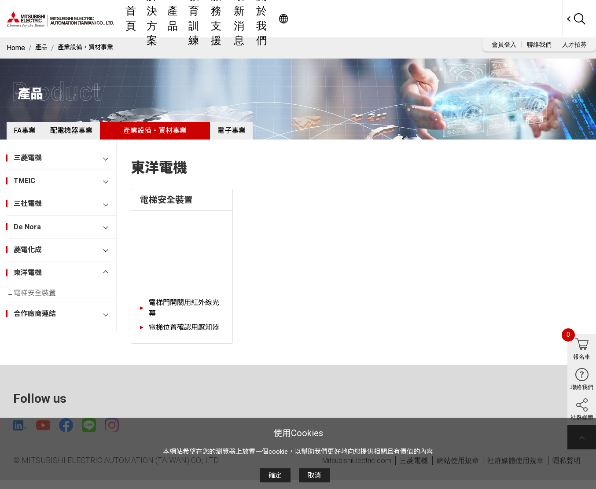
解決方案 (245, 18)
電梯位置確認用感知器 (184, 334)
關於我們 (432, 18)
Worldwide (545, 18)
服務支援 (351, 18)
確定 (275, 475)
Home (16, 48)
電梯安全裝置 (42, 302)
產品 (278, 18)
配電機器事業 (92, 134)
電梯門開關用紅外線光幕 (184, 314)
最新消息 (392, 18)
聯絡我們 (539, 44)
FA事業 (32, 134)
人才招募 (574, 44)
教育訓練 (311, 18)
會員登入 (504, 44)
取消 (314, 475)
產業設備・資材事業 (91, 48)
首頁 (213, 18)
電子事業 (267, 134)
